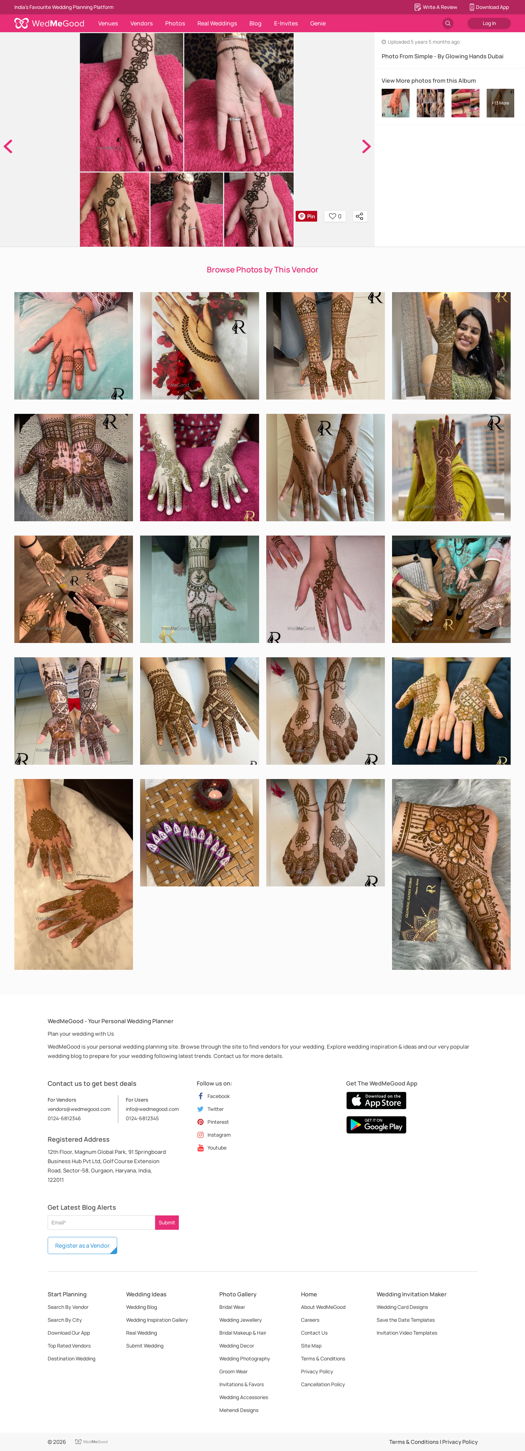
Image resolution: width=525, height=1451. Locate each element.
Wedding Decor (236, 1345)
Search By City (65, 1319)
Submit (167, 1222)
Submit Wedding (144, 1345)
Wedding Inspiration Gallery (157, 1319)
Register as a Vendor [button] (82, 1245)
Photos (175, 23)
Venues (108, 23)
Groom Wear (233, 1371)
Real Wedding (141, 1332)
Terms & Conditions (323, 1358)
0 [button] (335, 216)
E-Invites (286, 23)
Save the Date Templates (406, 1319)
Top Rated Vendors (69, 1345)
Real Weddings (217, 23)
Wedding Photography (244, 1358)
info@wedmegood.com (152, 1109)
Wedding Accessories (243, 1397)
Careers (310, 1319)
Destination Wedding (71, 1358)
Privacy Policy (317, 1371)
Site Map (311, 1345)
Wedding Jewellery (240, 1319)
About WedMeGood (323, 1307)
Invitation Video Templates (407, 1332)
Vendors (141, 23)
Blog (255, 23)
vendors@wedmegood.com (79, 1109)
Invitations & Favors (241, 1384)
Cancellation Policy (323, 1384)
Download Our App (69, 1332)
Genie (318, 23)
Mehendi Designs (238, 1410)
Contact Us (314, 1332)
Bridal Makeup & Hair (242, 1332)
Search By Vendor (68, 1307)
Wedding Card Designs (402, 1307)
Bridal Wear (232, 1307)
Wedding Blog (141, 1307)
